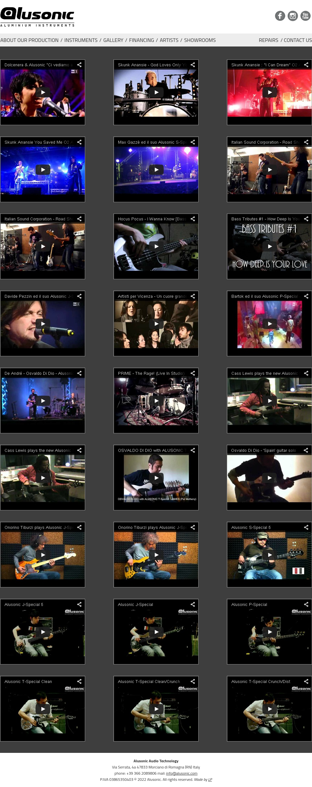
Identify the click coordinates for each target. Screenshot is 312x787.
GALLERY (113, 40)
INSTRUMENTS (81, 40)
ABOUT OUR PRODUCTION (29, 40)
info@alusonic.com (182, 773)
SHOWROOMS (200, 40)
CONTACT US (298, 40)
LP (210, 779)
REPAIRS (269, 40)
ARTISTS (169, 40)
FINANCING (141, 40)
